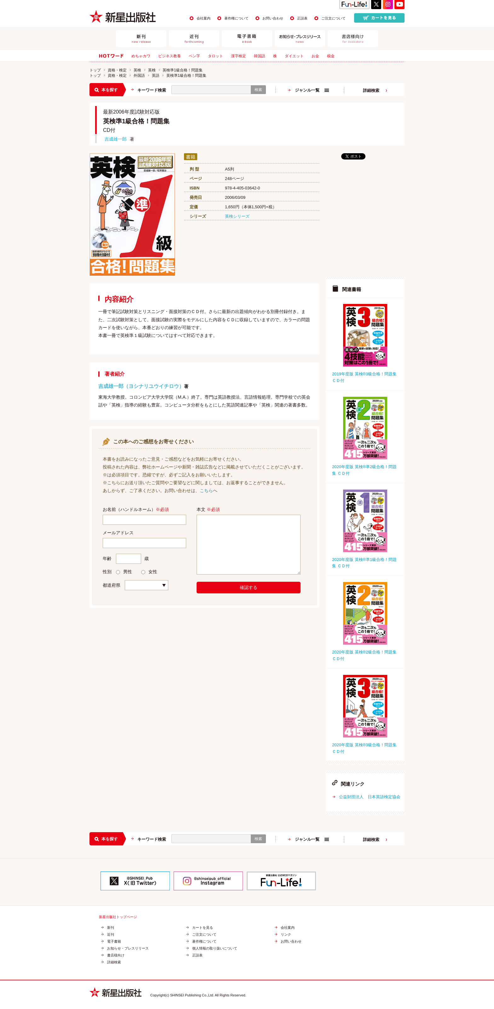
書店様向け (115, 955)
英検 (137, 70)
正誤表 (302, 18)
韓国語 (259, 56)
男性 (124, 571)
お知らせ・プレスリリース (128, 948)
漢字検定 (238, 56)
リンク (286, 934)
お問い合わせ (272, 18)
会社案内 (203, 18)
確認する (248, 587)
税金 (331, 56)
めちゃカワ (140, 56)
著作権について (236, 18)
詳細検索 (371, 90)
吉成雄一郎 (116, 139)
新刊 (110, 927)
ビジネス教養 (169, 56)
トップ (95, 70)
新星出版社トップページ (118, 917)
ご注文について (333, 18)
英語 (155, 75)
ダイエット (294, 56)
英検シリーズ (237, 216)
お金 (315, 56)
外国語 (139, 75)
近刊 (110, 934)
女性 (149, 571)
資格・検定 (117, 70)
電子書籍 (114, 941)
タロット (215, 56)
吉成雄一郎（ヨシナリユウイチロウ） (141, 386)
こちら (206, 490)
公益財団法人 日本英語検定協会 (369, 796)
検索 (258, 89)
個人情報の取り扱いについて (214, 948)
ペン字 (194, 56)
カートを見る (202, 927)
